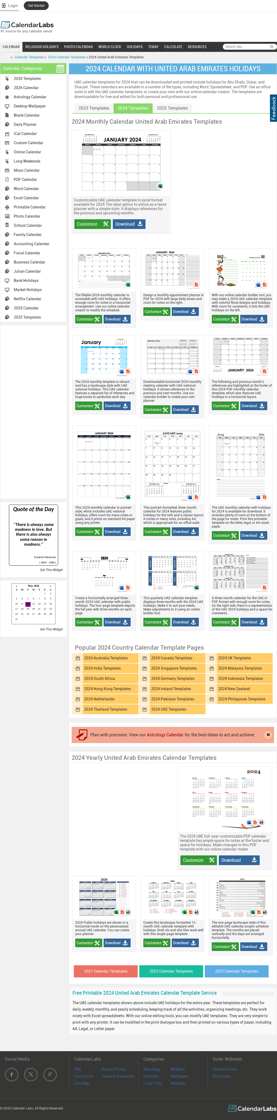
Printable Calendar (30, 207)
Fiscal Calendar (27, 253)
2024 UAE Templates (168, 709)
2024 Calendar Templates (66, 57)
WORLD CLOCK (109, 47)
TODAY (153, 47)
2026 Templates (27, 78)
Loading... (34, 604)
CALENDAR (11, 47)
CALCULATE (173, 47)
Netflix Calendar (27, 299)
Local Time (152, 1083)
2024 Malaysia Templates (240, 668)
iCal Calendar (25, 133)
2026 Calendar (26, 88)
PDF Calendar (25, 179)
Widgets (178, 1069)
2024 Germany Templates (172, 678)
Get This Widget (51, 570)
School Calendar (28, 225)
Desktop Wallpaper (30, 106)
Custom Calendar (28, 143)
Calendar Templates (29, 57)
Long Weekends (27, 161)
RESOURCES (197, 47)
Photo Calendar (27, 216)
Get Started (36, 6)
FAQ (77, 1069)
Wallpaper (179, 1076)
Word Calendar (26, 189)
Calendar (151, 1076)
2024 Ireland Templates (171, 689)
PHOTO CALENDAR (78, 47)
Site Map (81, 1083)
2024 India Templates (102, 668)
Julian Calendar (27, 271)
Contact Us (83, 1076)
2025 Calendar (26, 308)
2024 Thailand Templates (105, 709)
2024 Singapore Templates (174, 668)
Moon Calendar (27, 170)
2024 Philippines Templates (241, 699)
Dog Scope (222, 1076)
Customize (87, 224)
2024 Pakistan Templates (172, 699)
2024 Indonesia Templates (240, 678)
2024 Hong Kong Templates (107, 689)
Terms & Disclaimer (118, 1076)
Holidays (178, 1083)
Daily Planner (25, 124)
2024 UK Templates (234, 658)
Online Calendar (27, 152)
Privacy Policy (114, 1069)
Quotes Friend (224, 1069)
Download (125, 224)
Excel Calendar (26, 198)
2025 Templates (27, 317)
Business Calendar (29, 262)
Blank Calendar (27, 115)
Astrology (151, 1069)
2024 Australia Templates (106, 658)
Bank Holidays (26, 280)
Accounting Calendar (32, 244)
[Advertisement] (33, 411)
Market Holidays (28, 290)
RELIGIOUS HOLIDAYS (41, 47)
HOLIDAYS (135, 47)
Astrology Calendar (30, 97)
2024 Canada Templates (171, 658)
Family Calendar (28, 234)
